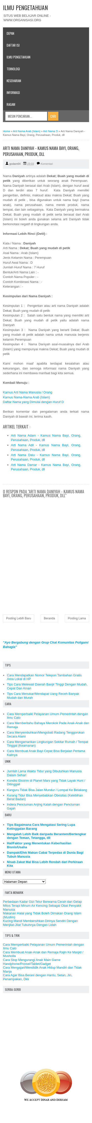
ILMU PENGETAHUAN (25, 7)
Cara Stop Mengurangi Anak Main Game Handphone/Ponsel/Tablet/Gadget (31, 962)
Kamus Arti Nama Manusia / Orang (27, 392)
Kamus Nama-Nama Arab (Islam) (26, 397)
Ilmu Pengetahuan (18, 57)
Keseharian (14, 80)
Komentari (47, 163)
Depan (10, 33)
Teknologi (13, 68)
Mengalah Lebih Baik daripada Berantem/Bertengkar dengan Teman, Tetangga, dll (46, 836)
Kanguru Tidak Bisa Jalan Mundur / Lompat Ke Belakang (47, 790)
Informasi (13, 92)
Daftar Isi (13, 45)
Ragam (11, 104)
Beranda (49, 618)
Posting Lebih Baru (18, 618)
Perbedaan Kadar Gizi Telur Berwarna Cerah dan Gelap (42, 901)
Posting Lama (77, 618)
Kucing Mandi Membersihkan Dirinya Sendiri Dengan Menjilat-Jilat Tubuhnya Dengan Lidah (40, 923)
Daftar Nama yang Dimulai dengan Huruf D (33, 402)
